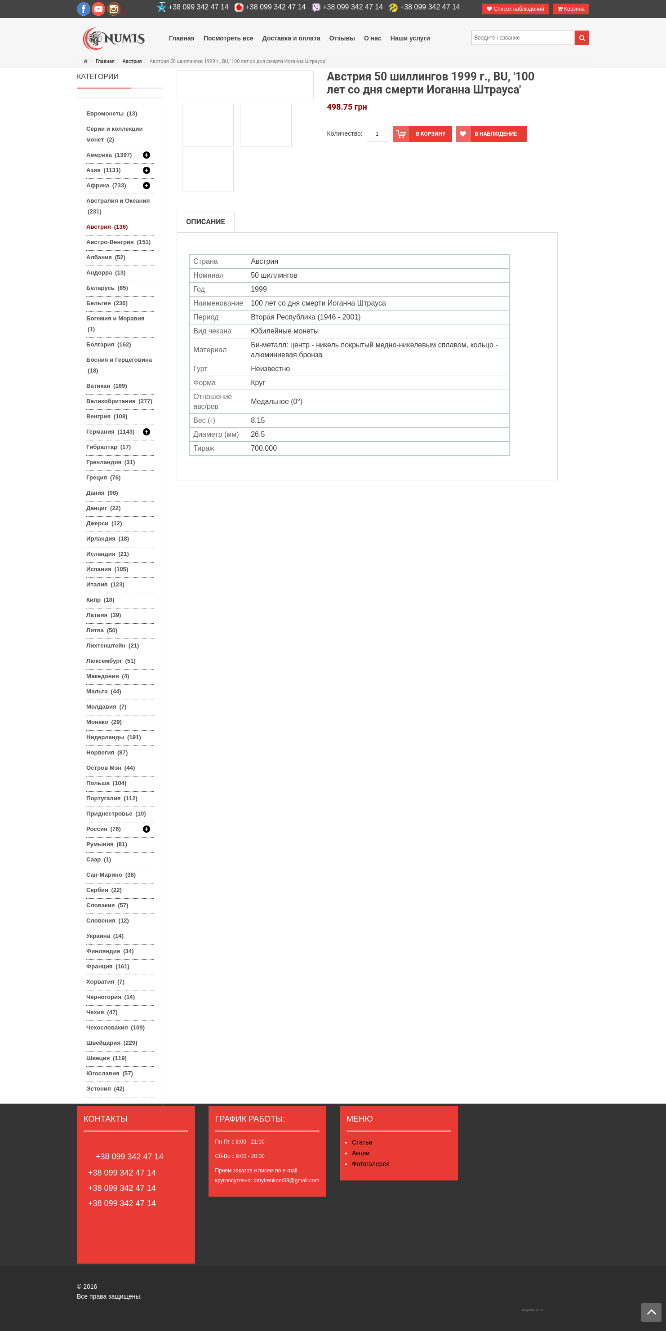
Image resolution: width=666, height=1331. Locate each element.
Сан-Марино (111, 874)
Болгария (108, 344)
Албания (105, 257)
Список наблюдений (515, 9)
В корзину (419, 134)
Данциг (103, 508)
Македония (107, 676)
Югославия (109, 1073)
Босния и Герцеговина (119, 365)
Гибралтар (108, 447)
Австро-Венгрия (118, 242)
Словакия (107, 905)
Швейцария (112, 1042)
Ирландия (107, 538)
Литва (101, 630)
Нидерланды (113, 737)
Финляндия (110, 951)
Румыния (106, 844)
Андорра (105, 272)
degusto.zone (533, 1310)
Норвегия (107, 752)
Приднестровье (116, 813)
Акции (360, 1153)
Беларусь (107, 287)
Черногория (110, 997)
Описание (205, 221)
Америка (109, 155)
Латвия (103, 615)
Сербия (104, 890)
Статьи (362, 1142)
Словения (107, 920)
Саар (98, 859)
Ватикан (106, 385)
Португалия (112, 798)
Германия (110, 431)
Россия (103, 829)
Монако (104, 722)
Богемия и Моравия (115, 324)
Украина (105, 935)
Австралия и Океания (118, 206)
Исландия (107, 553)
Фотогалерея (371, 1163)
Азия (103, 170)
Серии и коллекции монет (114, 134)
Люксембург (111, 660)
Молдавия (106, 706)
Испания (107, 569)
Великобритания (119, 401)
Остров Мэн (110, 767)
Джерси (104, 523)
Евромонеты (111, 113)
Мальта (103, 691)
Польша (106, 783)
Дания (102, 492)
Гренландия (110, 462)
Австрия (132, 61)
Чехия (102, 1012)
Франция (107, 966)
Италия (105, 584)
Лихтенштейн (112, 645)
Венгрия (107, 416)
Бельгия (107, 303)
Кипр (100, 599)
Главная (105, 61)
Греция (103, 477)
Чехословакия (115, 1027)
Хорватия (105, 981)
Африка (106, 185)
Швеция (106, 1058)
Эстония (105, 1088)
